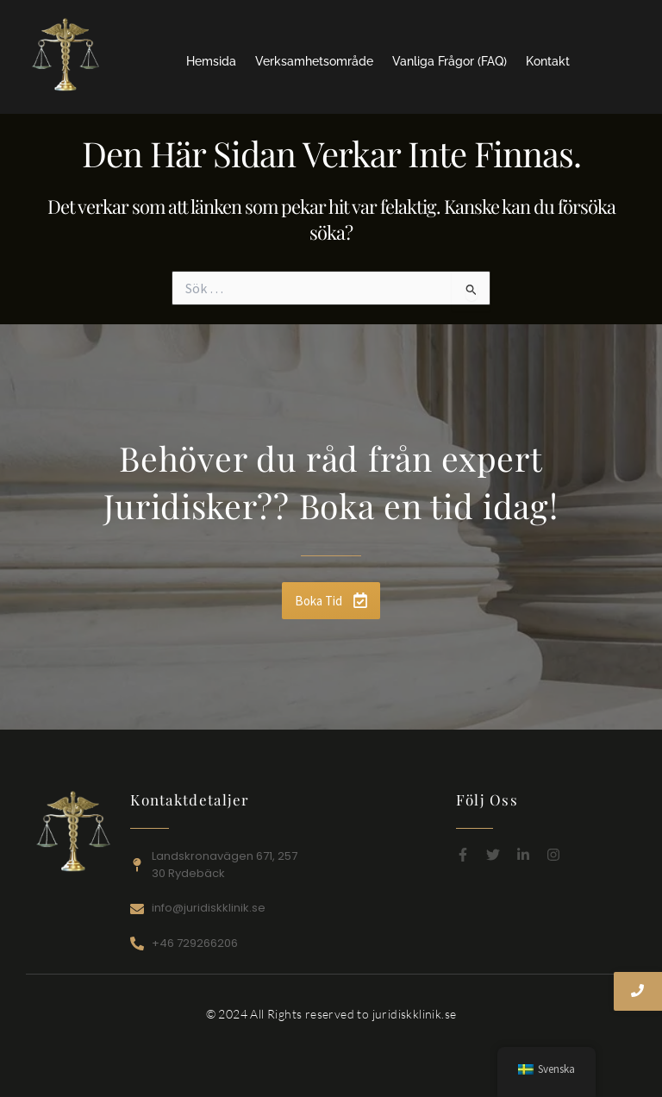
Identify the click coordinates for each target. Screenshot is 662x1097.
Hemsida (211, 61)
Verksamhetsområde (314, 61)
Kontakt (548, 61)
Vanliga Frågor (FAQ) (449, 61)
